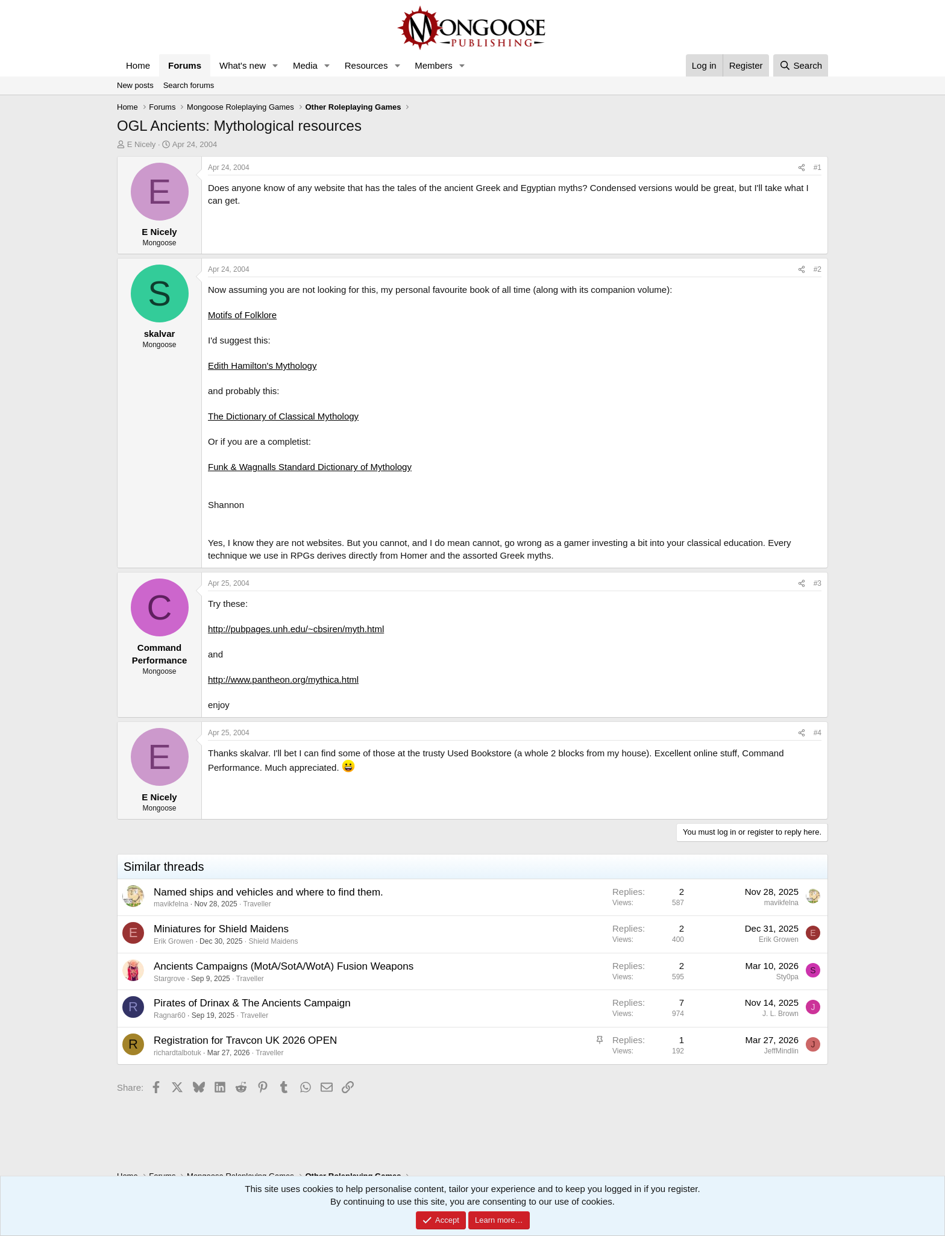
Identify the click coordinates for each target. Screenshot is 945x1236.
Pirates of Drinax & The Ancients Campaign (252, 1003)
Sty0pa (787, 977)
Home (138, 65)
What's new (242, 65)
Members (434, 65)
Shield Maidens (273, 941)
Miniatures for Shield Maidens (221, 929)
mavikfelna (171, 904)
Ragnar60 (170, 1015)
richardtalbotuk (177, 1053)
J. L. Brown (780, 1013)
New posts (135, 85)
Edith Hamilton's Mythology (262, 365)
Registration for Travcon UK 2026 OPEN (245, 1040)
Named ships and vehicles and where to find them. (268, 892)
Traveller (257, 904)
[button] (275, 65)
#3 (817, 583)
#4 (817, 733)
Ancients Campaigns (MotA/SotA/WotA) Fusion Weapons (283, 966)
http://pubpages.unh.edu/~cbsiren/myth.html (296, 629)
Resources (366, 65)
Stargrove (169, 978)
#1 (817, 167)
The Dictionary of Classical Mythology (283, 416)
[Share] (801, 168)
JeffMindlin (781, 1051)
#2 (817, 269)
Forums (184, 65)
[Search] (800, 65)
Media (305, 65)
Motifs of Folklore (242, 315)
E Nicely (141, 144)
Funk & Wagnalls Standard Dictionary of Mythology (310, 467)
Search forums (189, 85)
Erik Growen (173, 941)
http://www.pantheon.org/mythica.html (283, 679)
